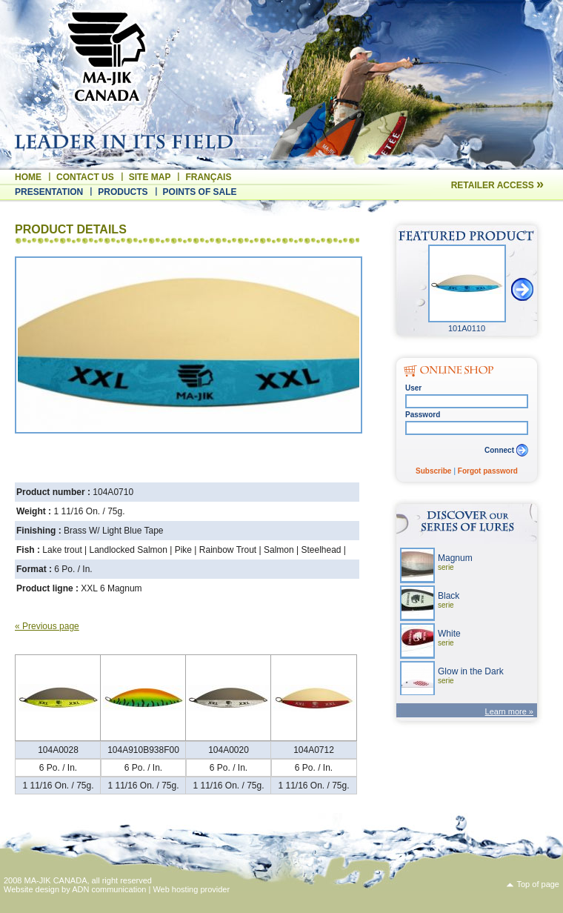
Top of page (538, 884)
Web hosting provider (191, 889)
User (413, 388)
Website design (31, 889)
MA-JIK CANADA (55, 880)
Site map (150, 177)
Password (422, 415)
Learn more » (509, 711)
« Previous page (47, 626)
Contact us (85, 177)
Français (208, 177)
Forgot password (488, 471)
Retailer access (497, 185)
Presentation (49, 192)
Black (448, 600)
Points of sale (200, 192)
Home (28, 177)
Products (122, 192)
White (449, 637)
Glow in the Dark (471, 675)
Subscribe (433, 471)
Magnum (455, 562)
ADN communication (109, 889)
